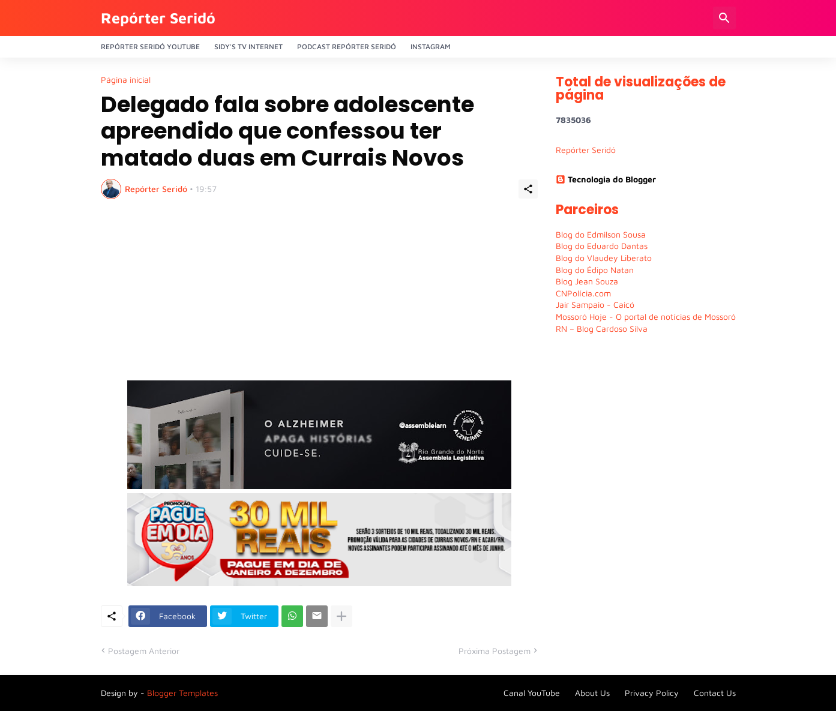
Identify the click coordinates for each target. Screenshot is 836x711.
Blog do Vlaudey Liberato (604, 258)
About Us (592, 693)
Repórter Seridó (158, 17)
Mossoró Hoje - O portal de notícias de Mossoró (646, 316)
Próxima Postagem (495, 651)
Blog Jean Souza (587, 281)
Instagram (430, 46)
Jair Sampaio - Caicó (595, 304)
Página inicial (126, 80)
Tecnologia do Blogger (606, 179)
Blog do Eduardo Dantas (602, 246)
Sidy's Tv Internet (248, 46)
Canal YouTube (532, 693)
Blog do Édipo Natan (595, 270)
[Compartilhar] (528, 189)
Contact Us (715, 693)
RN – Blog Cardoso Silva (602, 328)
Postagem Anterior (143, 651)
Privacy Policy (652, 693)
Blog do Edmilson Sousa (601, 234)
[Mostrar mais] (341, 616)
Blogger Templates (182, 693)
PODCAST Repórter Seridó (346, 46)
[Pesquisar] (724, 18)
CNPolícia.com (583, 293)
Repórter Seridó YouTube (150, 46)
